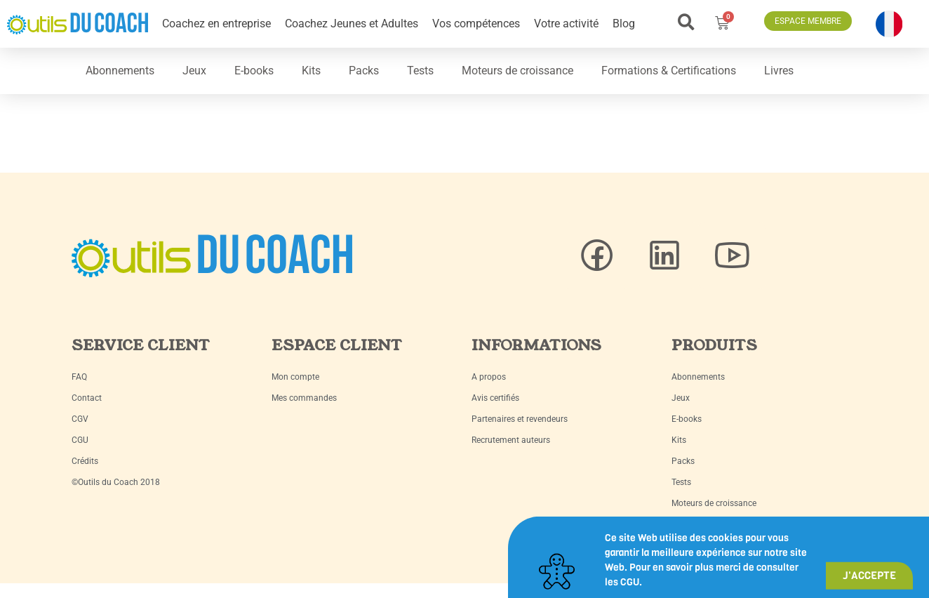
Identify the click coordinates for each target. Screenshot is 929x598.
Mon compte (295, 377)
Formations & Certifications (668, 70)
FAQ (79, 377)
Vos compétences (476, 23)
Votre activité (566, 23)
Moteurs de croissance (517, 70)
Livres (779, 70)
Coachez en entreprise (216, 23)
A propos (489, 377)
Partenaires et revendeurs (520, 419)
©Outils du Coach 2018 (116, 482)
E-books (254, 70)
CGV (80, 419)
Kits (311, 70)
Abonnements (120, 70)
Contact (87, 398)
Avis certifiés (495, 398)
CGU (80, 440)
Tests (420, 70)
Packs (364, 70)
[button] (686, 22)
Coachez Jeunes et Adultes (351, 23)
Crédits (85, 461)
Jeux (194, 70)
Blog (624, 23)
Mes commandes (304, 398)
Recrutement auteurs (511, 440)
